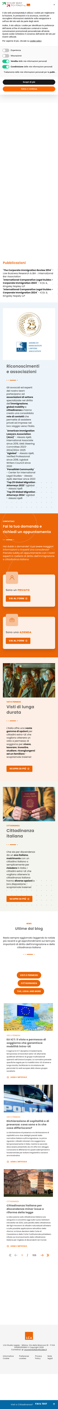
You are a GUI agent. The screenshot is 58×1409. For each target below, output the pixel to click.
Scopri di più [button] (29, 82)
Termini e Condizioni (28, 1301)
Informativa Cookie (8, 1357)
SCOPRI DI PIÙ (19, 768)
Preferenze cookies (24, 1357)
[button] (54, 4)
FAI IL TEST (41, 1404)
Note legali (50, 1357)
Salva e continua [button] (29, 89)
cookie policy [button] (35, 41)
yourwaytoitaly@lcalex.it (35, 1349)
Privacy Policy (19, 1289)
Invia (14, 1315)
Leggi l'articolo (17, 1077)
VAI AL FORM (18, 598)
